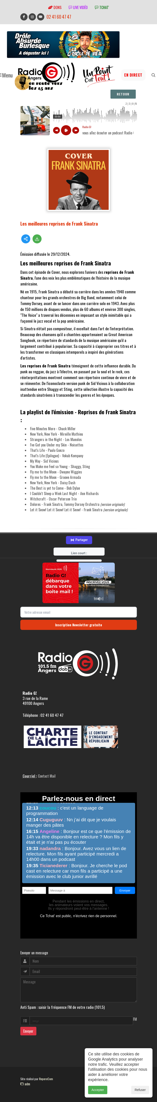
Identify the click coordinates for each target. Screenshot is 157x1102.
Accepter (97, 1090)
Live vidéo (78, 7)
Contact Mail (47, 776)
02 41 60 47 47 (59, 17)
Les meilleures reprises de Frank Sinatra (59, 223)
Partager (79, 540)
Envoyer (28, 1031)
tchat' (102, 7)
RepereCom (46, 1078)
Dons (54, 7)
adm (25, 1083)
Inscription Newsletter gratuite (78, 624)
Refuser (140, 1090)
